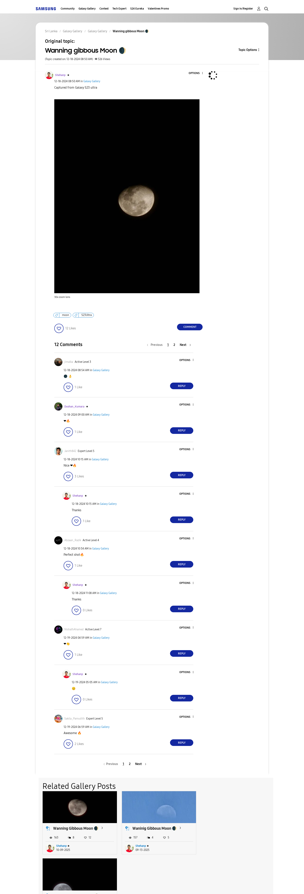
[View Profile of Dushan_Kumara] (74, 406)
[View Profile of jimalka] (68, 362)
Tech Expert (119, 8)
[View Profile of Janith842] (70, 451)
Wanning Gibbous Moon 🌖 (234, 828)
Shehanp (61, 845)
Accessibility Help (57, 886)
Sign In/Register (243, 8)
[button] (196, 73)
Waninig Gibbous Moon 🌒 (154, 828)
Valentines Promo (158, 8)
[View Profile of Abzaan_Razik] (72, 540)
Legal (168, 886)
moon (65, 315)
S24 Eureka (137, 8)
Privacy (141, 886)
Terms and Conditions (103, 886)
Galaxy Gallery (87, 8)
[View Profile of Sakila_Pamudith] (74, 718)
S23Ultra (86, 315)
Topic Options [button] (247, 50)
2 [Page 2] (174, 345)
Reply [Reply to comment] (182, 386)
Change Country (198, 886)
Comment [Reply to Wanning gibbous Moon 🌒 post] (189, 327)
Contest (104, 8)
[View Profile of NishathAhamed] (74, 629)
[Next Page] (185, 345)
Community (68, 8)
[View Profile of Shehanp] (60, 75)
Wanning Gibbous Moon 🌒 (76, 828)
